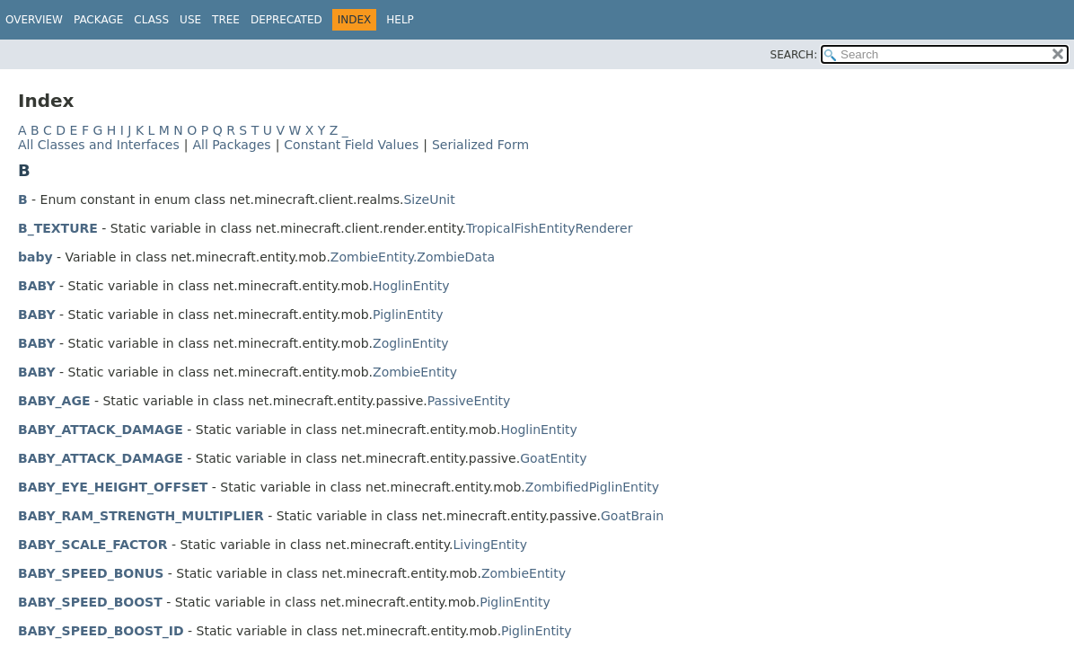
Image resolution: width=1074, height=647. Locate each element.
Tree (226, 19)
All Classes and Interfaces (99, 144)
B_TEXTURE (58, 228)
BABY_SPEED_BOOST (90, 602)
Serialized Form (480, 144)
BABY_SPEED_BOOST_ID (101, 631)
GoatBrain (632, 516)
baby (35, 257)
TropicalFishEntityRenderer (549, 228)
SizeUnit (428, 199)
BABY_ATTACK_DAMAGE (100, 429)
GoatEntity (553, 458)
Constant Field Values (351, 144)
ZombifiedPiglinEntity (592, 487)
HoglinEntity (411, 286)
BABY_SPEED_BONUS (90, 573)
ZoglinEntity (411, 343)
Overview (34, 19)
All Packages (231, 144)
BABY (37, 286)
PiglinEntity (408, 314)
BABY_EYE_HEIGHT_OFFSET (112, 487)
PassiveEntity (469, 401)
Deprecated (286, 19)
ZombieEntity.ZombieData (412, 257)
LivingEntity (490, 544)
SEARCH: (794, 55)
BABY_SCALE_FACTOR (93, 544)
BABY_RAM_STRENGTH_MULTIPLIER (141, 516)
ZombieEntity (415, 372)
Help (400, 19)
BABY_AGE (54, 401)
